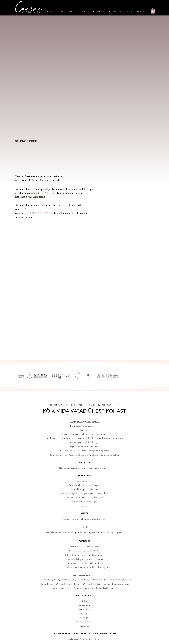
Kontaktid (115, 11)
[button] (48, 12)
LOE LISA (79, 454)
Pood (48, 11)
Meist (84, 11)
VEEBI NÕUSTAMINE (40, 213)
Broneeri (97, 11)
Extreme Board (135, 11)
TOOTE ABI (49, 193)
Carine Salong (66, 11)
